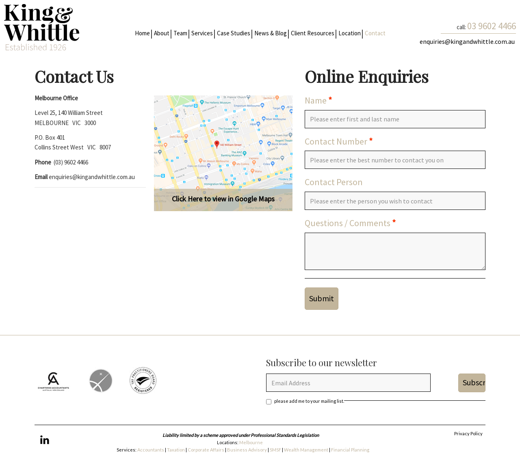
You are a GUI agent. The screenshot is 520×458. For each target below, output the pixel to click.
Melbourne (251, 442)
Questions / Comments (347, 223)
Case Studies (233, 33)
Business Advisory (247, 449)
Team (180, 33)
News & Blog (270, 33)
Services (202, 33)
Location (349, 33)
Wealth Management (306, 449)
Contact (375, 33)
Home (142, 33)
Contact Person (334, 182)
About (161, 33)
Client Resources (312, 33)
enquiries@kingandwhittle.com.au (468, 41)
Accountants (150, 449)
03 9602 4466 (491, 26)
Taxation (176, 449)
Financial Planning (350, 449)
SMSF (275, 449)
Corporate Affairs (206, 449)
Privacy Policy (468, 433)
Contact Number (336, 141)
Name (316, 100)
